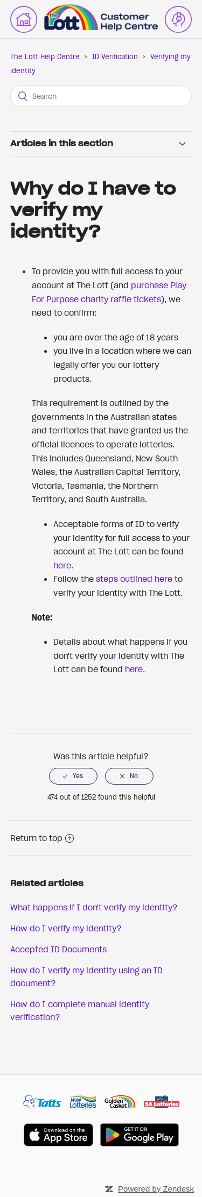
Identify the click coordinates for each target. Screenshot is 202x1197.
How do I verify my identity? (66, 928)
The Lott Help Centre (45, 56)
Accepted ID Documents (58, 949)
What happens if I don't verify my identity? (94, 907)
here (62, 565)
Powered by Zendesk (156, 1188)
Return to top (42, 837)
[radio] (73, 776)
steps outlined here (134, 578)
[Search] (101, 96)
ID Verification (115, 56)
